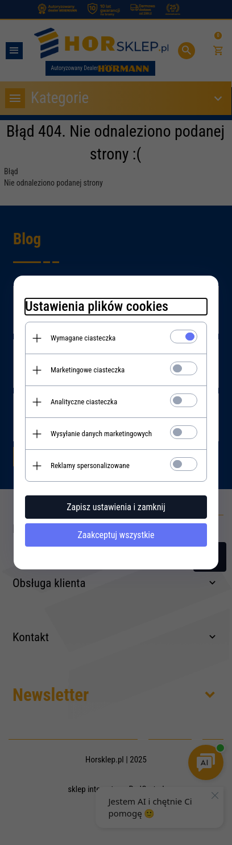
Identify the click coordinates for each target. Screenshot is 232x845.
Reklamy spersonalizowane (90, 465)
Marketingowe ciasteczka (88, 370)
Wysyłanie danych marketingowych (101, 433)
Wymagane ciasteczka (83, 338)
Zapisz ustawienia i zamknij (116, 507)
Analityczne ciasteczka (84, 401)
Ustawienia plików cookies (96, 306)
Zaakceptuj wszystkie (115, 535)
